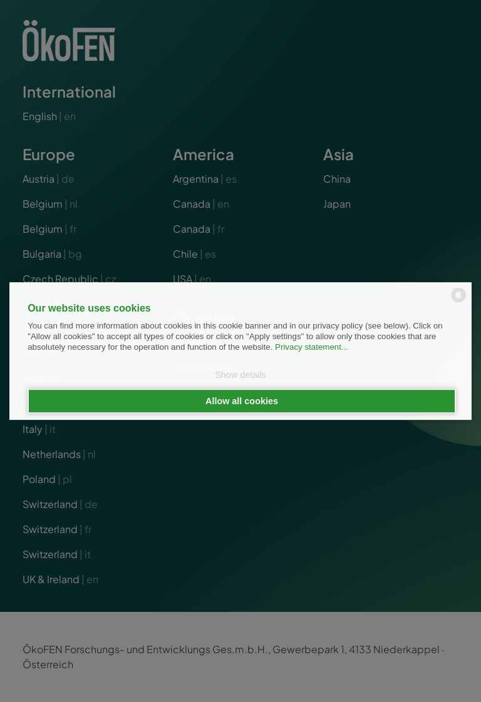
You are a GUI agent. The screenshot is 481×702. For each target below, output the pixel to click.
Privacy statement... (311, 347)
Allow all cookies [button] (241, 401)
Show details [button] (240, 375)
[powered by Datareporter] (458, 301)
